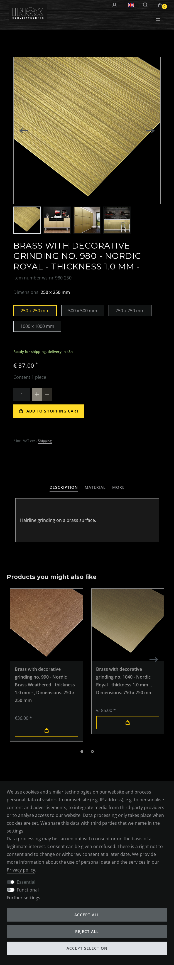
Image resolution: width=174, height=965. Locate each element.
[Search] (145, 5)
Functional (28, 890)
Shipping (45, 441)
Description (61, 487)
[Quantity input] (21, 394)
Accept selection (87, 948)
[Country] (130, 5)
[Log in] (115, 5)
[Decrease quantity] (47, 394)
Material (96, 487)
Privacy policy (22, 869)
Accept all (87, 914)
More (122, 487)
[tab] (61, 487)
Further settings (25, 897)
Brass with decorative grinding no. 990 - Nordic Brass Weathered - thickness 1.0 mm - (45, 684)
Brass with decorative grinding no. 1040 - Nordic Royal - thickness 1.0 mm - (124, 681)
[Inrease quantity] (37, 394)
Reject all (87, 931)
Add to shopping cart (49, 411)
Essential (26, 882)
